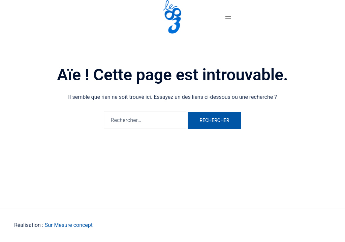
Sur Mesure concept (69, 225)
